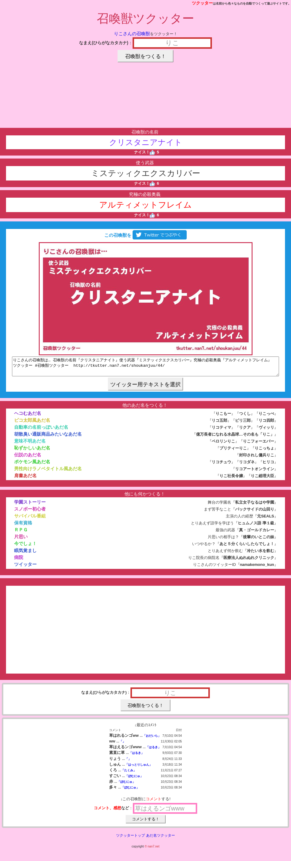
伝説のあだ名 (27, 458)
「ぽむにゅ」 (134, 779)
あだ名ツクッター (160, 839)
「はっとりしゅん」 (138, 768)
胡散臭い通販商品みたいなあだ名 (48, 437)
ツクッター (202, 3)
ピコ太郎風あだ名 (32, 423)
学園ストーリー (30, 505)
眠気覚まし (25, 554)
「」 (122, 745)
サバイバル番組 (30, 519)
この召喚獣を (145, 235)
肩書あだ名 (25, 479)
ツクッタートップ (130, 839)
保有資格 (23, 526)
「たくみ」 (128, 774)
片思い (21, 540)
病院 (18, 560)
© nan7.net (152, 850)
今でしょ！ (25, 547)
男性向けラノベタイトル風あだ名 (48, 472)
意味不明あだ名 (30, 444)
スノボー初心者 (30, 512)
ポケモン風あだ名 (32, 465)
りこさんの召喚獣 (132, 33)
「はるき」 (153, 750)
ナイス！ (144, 152)
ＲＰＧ (21, 533)
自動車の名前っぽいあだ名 (41, 430)
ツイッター (25, 567)
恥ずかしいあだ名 (32, 451)
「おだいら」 (152, 739)
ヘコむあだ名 (27, 416)
